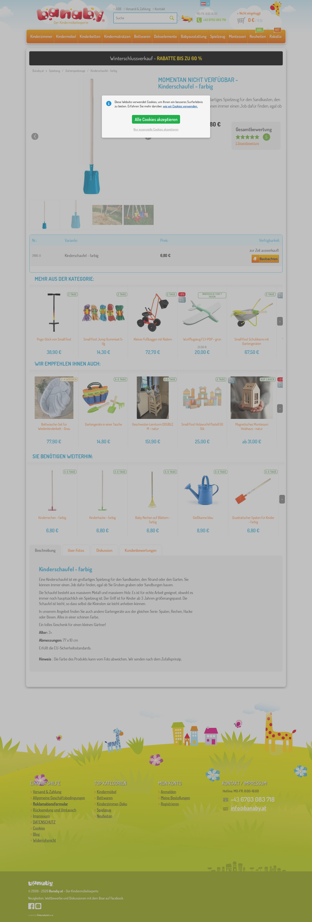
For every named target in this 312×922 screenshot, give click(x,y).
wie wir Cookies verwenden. (180, 106)
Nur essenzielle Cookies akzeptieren (156, 129)
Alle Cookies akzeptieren (156, 119)
